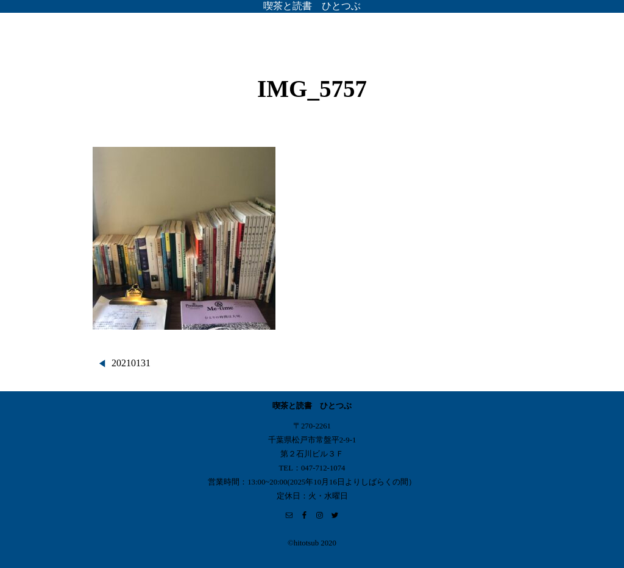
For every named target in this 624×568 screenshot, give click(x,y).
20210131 (131, 363)
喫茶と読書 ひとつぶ (312, 6)
